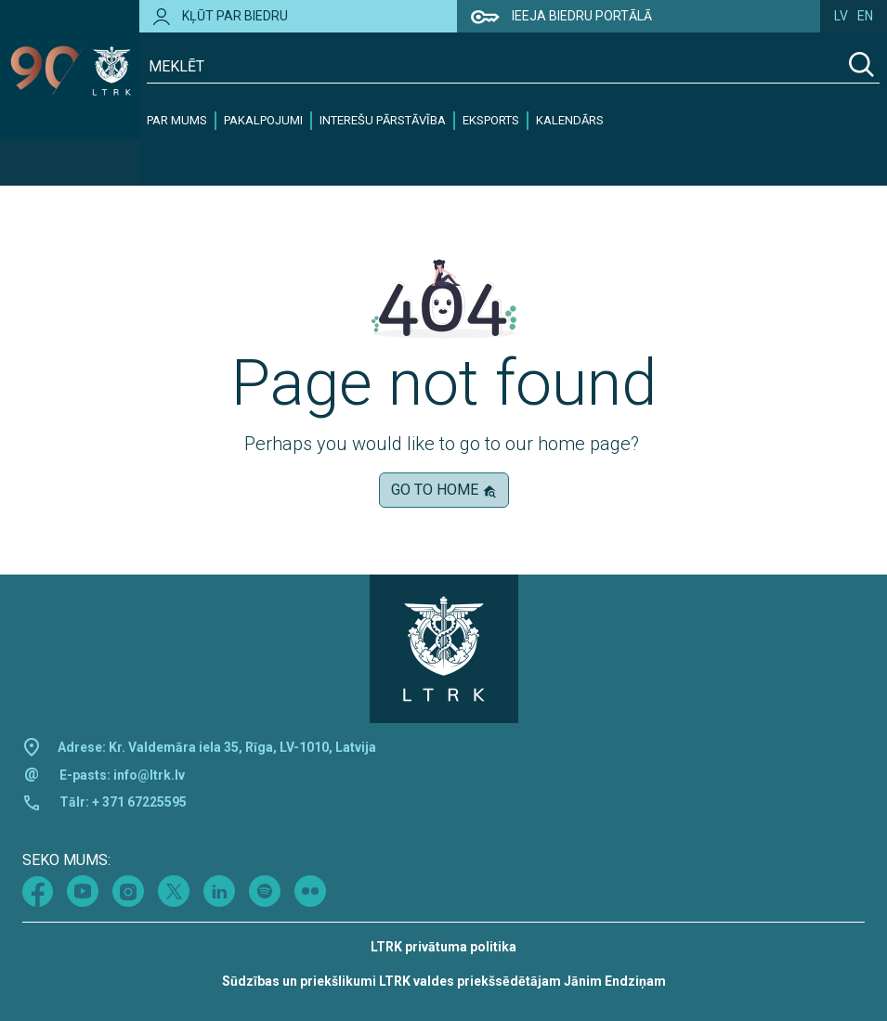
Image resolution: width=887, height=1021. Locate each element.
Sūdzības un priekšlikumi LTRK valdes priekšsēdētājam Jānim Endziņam (444, 981)
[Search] (861, 67)
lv (841, 15)
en (865, 15)
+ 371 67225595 (139, 802)
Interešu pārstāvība (383, 120)
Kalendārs (570, 120)
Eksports (491, 120)
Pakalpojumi (263, 120)
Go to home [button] (444, 489)
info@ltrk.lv (149, 775)
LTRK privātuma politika (443, 946)
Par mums (177, 120)
